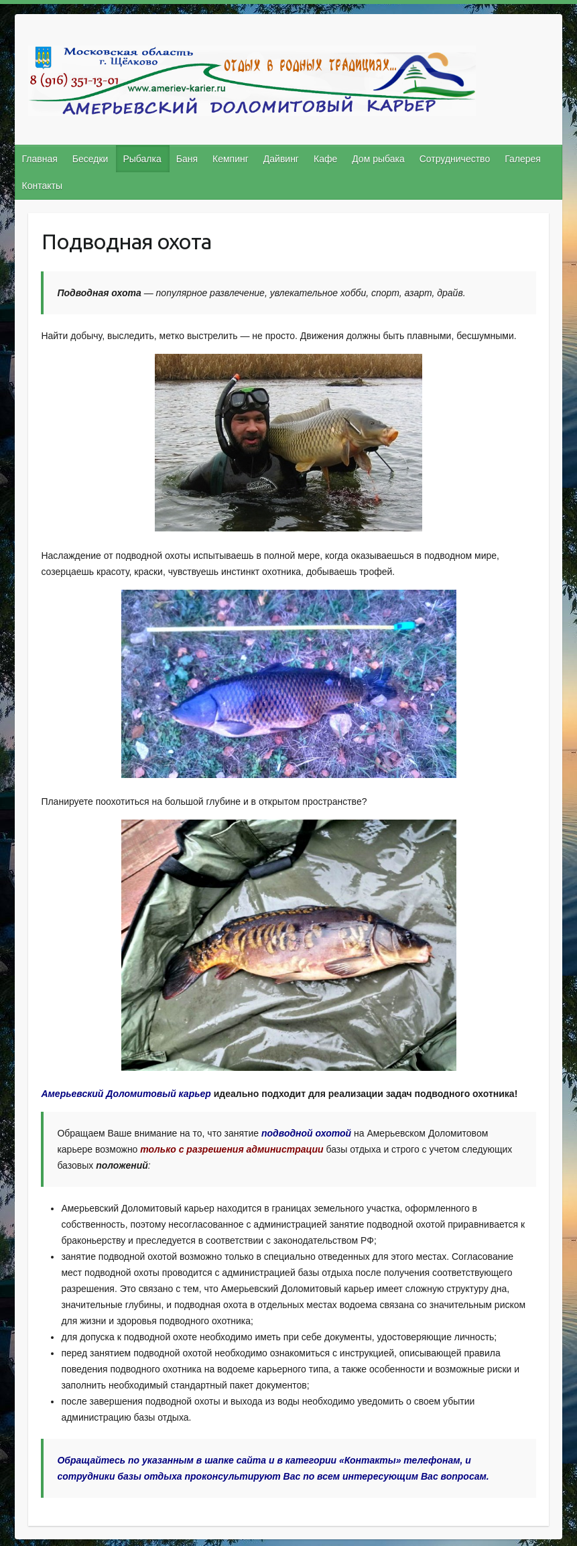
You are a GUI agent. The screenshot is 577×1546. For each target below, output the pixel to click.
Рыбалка (142, 158)
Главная (40, 158)
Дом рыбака (378, 158)
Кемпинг (230, 158)
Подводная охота (126, 241)
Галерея (523, 158)
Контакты (42, 185)
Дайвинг (281, 158)
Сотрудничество (455, 158)
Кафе (325, 158)
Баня (187, 158)
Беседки (90, 158)
